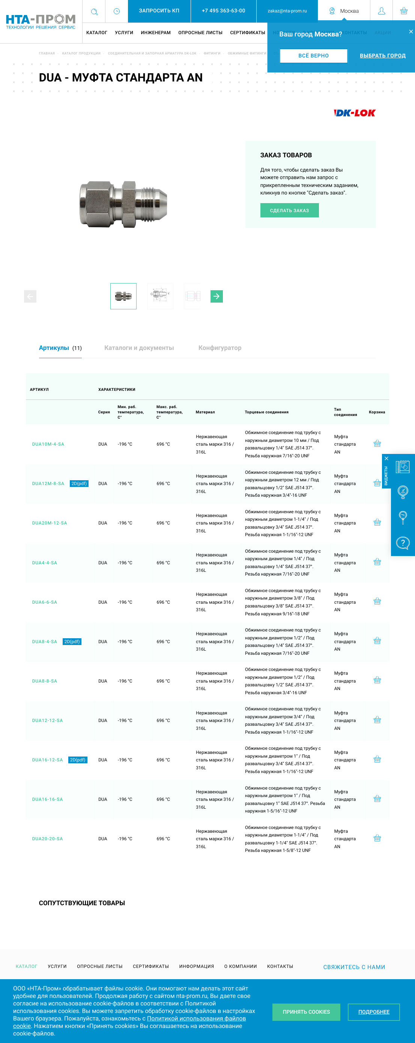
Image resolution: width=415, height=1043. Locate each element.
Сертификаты (247, 32)
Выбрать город (383, 56)
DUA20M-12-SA (50, 523)
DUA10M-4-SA (48, 444)
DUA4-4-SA (44, 562)
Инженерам (156, 32)
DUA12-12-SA (47, 720)
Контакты (280, 966)
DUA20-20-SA (47, 838)
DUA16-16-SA (47, 799)
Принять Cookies (306, 1012)
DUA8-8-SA (44, 681)
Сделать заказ (289, 210)
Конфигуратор (220, 348)
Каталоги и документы (139, 348)
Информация (196, 966)
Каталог (96, 32)
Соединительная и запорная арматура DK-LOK (152, 54)
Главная (47, 54)
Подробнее (373, 1012)
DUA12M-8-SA (48, 483)
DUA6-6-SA (44, 602)
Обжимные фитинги (247, 54)
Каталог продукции (81, 54)
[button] (217, 296)
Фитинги (212, 54)
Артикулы (60, 348)
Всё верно (314, 56)
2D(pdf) (79, 483)
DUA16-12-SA (47, 760)
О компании (240, 966)
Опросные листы (200, 32)
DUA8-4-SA (44, 641)
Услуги (124, 32)
